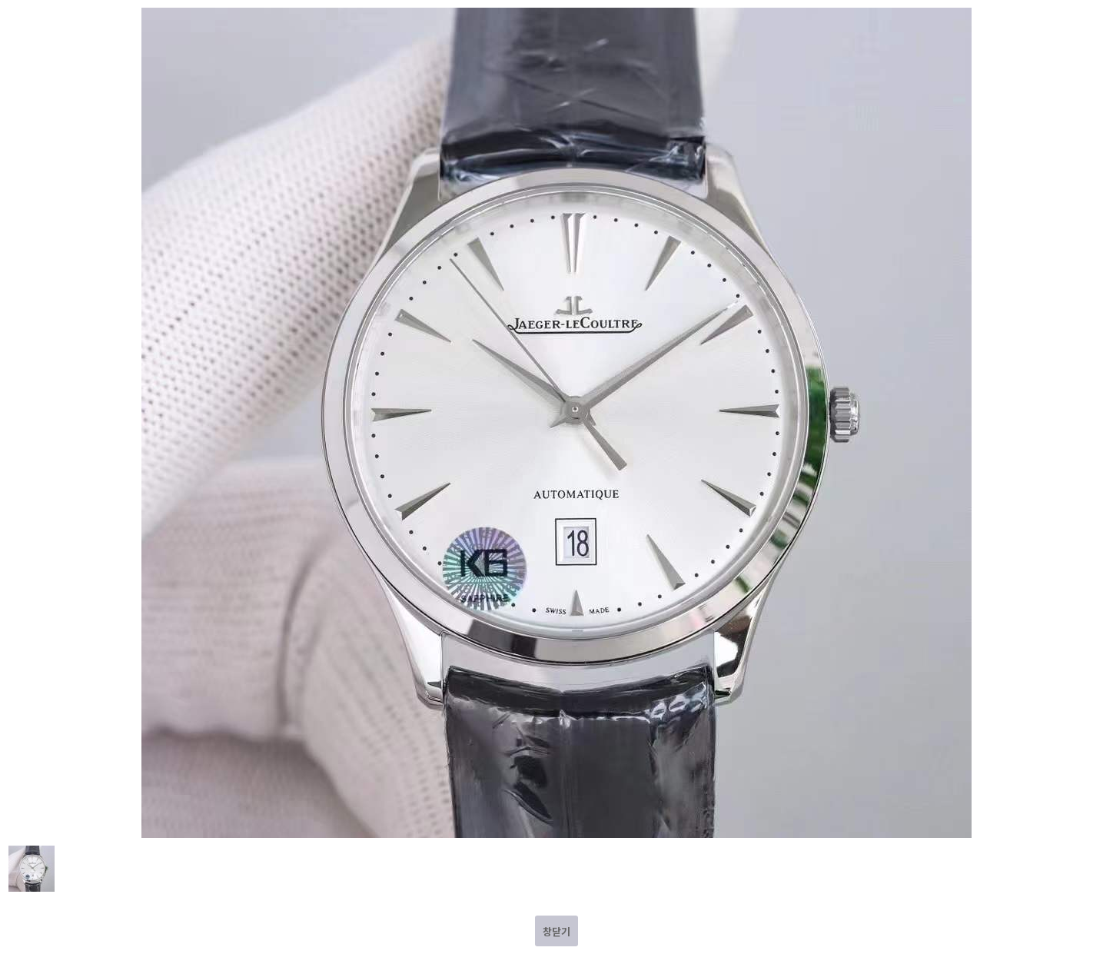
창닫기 (556, 931)
